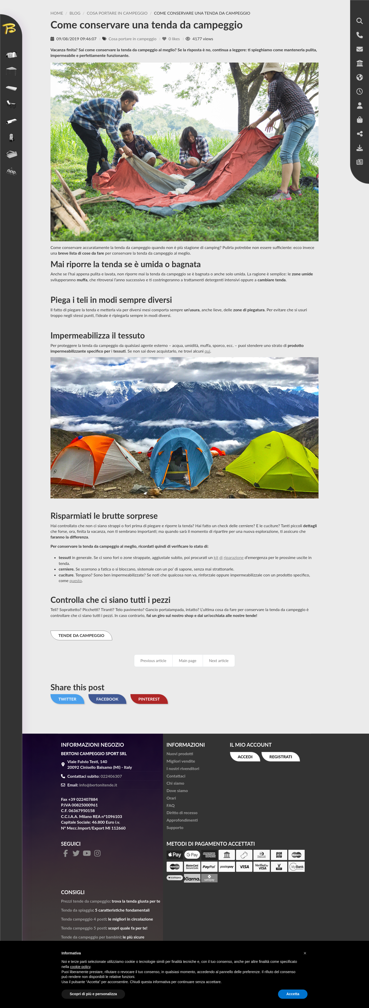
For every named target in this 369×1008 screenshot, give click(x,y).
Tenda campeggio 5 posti (83, 927)
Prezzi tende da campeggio (85, 901)
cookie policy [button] (80, 967)
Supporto (175, 827)
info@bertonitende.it (98, 784)
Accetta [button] (292, 994)
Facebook (107, 698)
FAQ (171, 805)
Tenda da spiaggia (77, 909)
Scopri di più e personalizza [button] (93, 994)
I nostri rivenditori (183, 768)
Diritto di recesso (182, 812)
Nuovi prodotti (180, 753)
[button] (359, 21)
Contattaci (176, 775)
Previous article (153, 660)
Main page (187, 660)
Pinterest (149, 698)
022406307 (111, 776)
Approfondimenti (182, 819)
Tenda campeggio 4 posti (83, 918)
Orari (171, 797)
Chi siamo (175, 783)
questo (75, 580)
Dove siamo (177, 790)
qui (207, 350)
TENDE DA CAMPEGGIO (81, 635)
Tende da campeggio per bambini (91, 936)
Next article (219, 660)
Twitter (67, 698)
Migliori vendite (181, 761)
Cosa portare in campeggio (133, 38)
